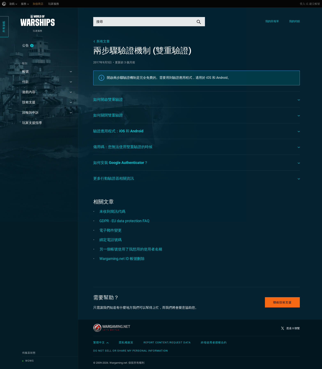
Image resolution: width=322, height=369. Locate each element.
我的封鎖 (294, 21)
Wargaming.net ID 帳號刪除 (122, 258)
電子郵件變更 (110, 230)
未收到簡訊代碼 (112, 211)
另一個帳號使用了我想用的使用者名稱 (130, 249)
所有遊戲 (3, 26)
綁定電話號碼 (110, 240)
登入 (302, 3)
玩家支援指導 (32, 123)
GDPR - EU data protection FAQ (124, 221)
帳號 (25, 71)
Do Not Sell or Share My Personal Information (130, 350)
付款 (25, 82)
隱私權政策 (126, 342)
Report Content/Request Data (167, 342)
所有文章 (103, 41)
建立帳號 (314, 3)
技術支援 (28, 102)
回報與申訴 (30, 112)
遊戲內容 (28, 92)
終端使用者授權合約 (214, 342)
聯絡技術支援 (282, 302)
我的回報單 (272, 21)
